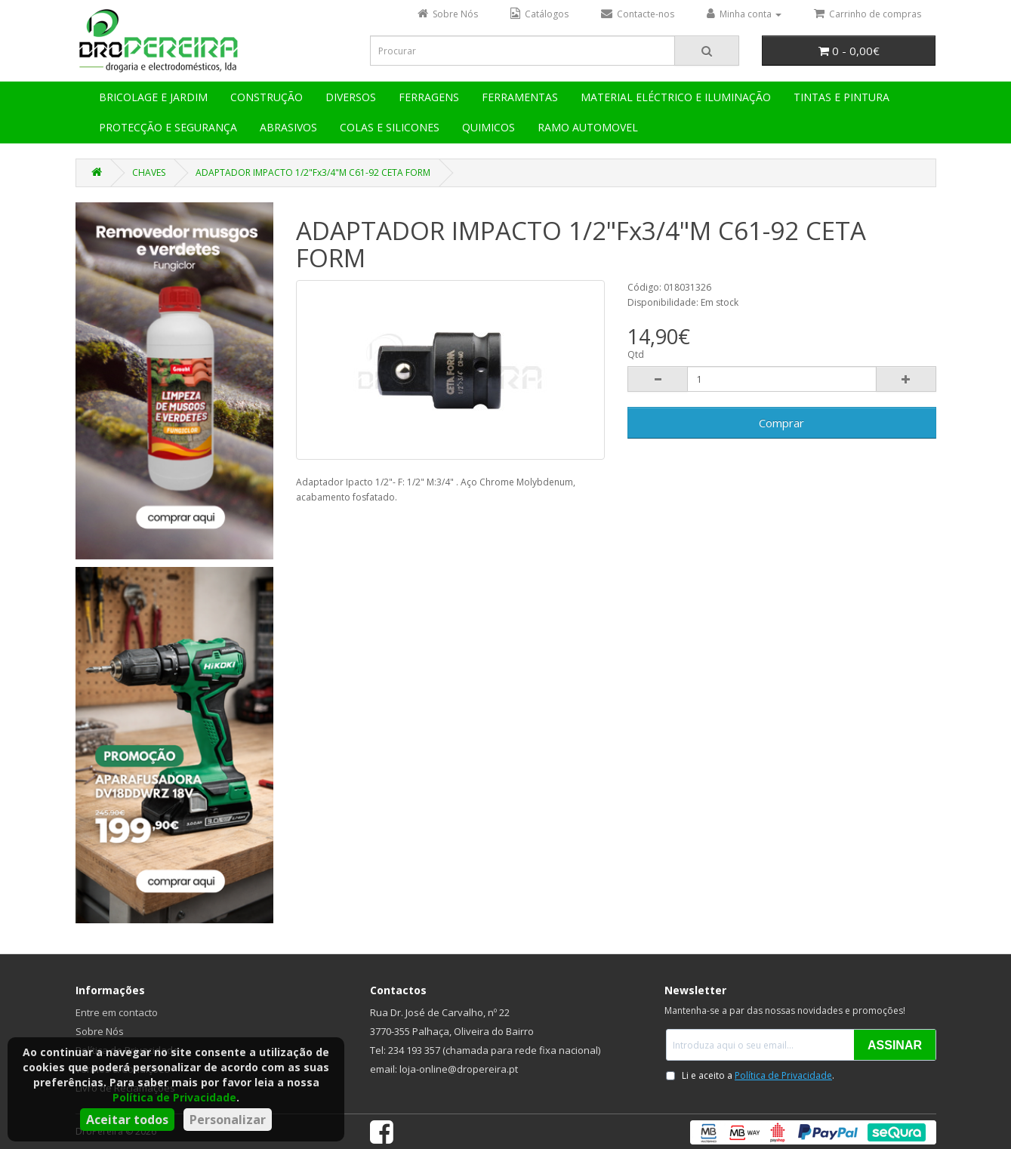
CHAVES (148, 172)
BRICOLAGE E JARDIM (153, 97)
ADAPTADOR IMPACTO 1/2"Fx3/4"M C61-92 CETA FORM (313, 172)
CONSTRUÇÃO (266, 97)
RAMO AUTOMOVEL (588, 127)
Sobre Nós (100, 1031)
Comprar (781, 422)
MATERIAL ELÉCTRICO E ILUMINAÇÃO (676, 97)
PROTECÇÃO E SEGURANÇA (168, 127)
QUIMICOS (488, 127)
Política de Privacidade (174, 1097)
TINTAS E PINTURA (841, 97)
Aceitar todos (127, 1119)
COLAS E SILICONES (389, 127)
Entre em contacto (117, 1012)
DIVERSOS (350, 97)
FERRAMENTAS (520, 97)
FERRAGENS (429, 97)
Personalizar (228, 1119)
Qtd (635, 354)
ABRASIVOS (288, 127)
